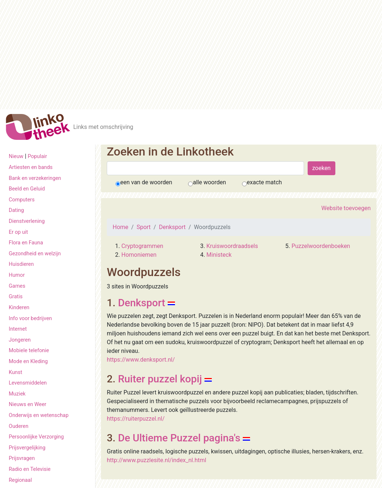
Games (17, 286)
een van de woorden (146, 182)
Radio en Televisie (30, 469)
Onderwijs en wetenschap (39, 415)
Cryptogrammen (142, 246)
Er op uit (18, 232)
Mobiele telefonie (29, 350)
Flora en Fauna (26, 243)
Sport (144, 227)
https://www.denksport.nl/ (141, 359)
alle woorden (209, 182)
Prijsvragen (22, 458)
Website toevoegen (346, 208)
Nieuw (16, 156)
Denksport (172, 227)
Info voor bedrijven (30, 318)
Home (120, 227)
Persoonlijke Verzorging (36, 437)
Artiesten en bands (30, 167)
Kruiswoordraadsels (232, 246)
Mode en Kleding (28, 361)
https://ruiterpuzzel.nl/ (136, 418)
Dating (16, 210)
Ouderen (18, 426)
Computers (22, 200)
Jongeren (20, 340)
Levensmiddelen (28, 383)
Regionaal (20, 480)
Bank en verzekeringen (35, 178)
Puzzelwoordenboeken (321, 246)
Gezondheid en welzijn (35, 254)
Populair (37, 156)
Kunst (15, 372)
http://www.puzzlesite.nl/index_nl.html (156, 460)
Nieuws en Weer (27, 404)
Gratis (16, 297)
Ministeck (218, 254)
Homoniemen (138, 254)
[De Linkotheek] (38, 127)
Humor (17, 275)
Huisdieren (21, 264)
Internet (18, 329)
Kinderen (19, 307)
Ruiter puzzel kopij (160, 379)
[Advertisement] (191, 55)
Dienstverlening (27, 221)
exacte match (264, 182)
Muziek (17, 394)
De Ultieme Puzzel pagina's (179, 438)
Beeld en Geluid (27, 189)
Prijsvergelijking (27, 448)
